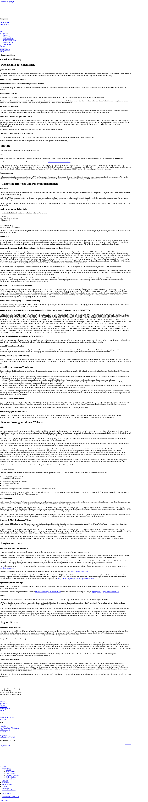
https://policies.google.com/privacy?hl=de (105, 592)
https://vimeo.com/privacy (79, 571)
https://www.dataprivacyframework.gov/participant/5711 (76, 578)
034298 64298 (6, 793)
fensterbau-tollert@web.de (10, 797)
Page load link (5, 746)
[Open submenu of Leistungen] (10, 768)
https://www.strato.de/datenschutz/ (59, 162)
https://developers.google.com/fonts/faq (48, 592)
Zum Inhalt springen (7, 2)
